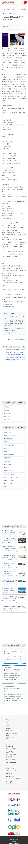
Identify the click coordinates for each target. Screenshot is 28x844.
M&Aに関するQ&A (9, 757)
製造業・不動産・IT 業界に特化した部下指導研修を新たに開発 (9, 581)
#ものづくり (7, 432)
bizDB (8, 653)
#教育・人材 (13, 30)
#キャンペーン (8, 416)
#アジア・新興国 (8, 483)
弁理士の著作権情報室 (11, 762)
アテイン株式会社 (10, 13)
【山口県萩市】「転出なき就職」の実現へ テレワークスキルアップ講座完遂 (9, 539)
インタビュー (8, 732)
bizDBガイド (8, 724)
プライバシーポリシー (14, 839)
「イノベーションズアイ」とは (13, 770)
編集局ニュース (9, 730)
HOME (7, 720)
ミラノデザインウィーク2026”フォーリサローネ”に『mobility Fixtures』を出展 (9, 556)
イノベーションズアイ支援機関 (13, 779)
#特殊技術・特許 (8, 445)
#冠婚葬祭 (7, 458)
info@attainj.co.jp (11, 333)
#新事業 (6, 407)
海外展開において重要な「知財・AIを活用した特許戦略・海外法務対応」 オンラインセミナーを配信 (9, 607)
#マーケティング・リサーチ (11, 477)
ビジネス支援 (9, 751)
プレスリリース (10, 9)
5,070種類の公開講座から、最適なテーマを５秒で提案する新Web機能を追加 (9, 548)
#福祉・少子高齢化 (9, 454)
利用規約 (14, 841)
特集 (7, 738)
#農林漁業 (7, 461)
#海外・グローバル (9, 480)
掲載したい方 (9, 773)
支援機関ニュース (9, 752)
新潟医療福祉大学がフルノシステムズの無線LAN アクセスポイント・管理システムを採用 (9, 589)
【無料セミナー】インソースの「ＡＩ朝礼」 (9, 564)
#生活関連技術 (8, 438)
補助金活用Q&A (9, 756)
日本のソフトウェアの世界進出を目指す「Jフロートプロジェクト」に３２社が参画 (9, 597)
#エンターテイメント (10, 471)
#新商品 (6, 410)
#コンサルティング (21, 30)
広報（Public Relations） (11, 737)
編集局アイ (8, 728)
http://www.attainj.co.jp (9, 330)
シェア (11, 24)
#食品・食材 (7, 464)
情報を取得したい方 (10, 776)
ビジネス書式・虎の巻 (10, 759)
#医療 (5, 451)
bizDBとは (8, 725)
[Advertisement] (14, 379)
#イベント (7, 413)
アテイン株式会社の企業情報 (18, 339)
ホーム (3, 9)
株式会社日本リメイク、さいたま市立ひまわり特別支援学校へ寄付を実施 (9, 531)
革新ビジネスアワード (11, 768)
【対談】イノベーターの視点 (12, 733)
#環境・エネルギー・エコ (11, 435)
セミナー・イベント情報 (11, 754)
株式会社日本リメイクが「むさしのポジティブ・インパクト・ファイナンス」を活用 (9, 573)
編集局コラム (8, 735)
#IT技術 (8, 30)
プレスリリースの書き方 (13, 670)
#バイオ (6, 448)
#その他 (6, 420)
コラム (7, 744)
